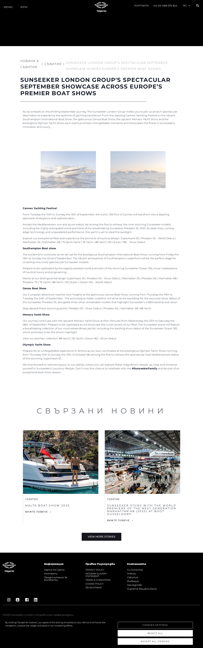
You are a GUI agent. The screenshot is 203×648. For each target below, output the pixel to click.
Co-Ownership (135, 569)
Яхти (23, 7)
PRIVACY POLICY (94, 569)
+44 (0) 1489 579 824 (165, 5)
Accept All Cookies (155, 641)
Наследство (134, 585)
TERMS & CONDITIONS (98, 580)
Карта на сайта (54, 569)
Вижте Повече (36, 511)
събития (132, 577)
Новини (131, 573)
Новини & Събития (29, 64)
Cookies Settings (155, 625)
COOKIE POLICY (94, 583)
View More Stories (101, 536)
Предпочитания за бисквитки (55, 578)
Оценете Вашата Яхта (142, 588)
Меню (8, 7)
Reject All (155, 633)
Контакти (141, 5)
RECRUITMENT (93, 587)
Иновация (133, 581)
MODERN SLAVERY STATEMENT (96, 575)
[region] (101, 633)
